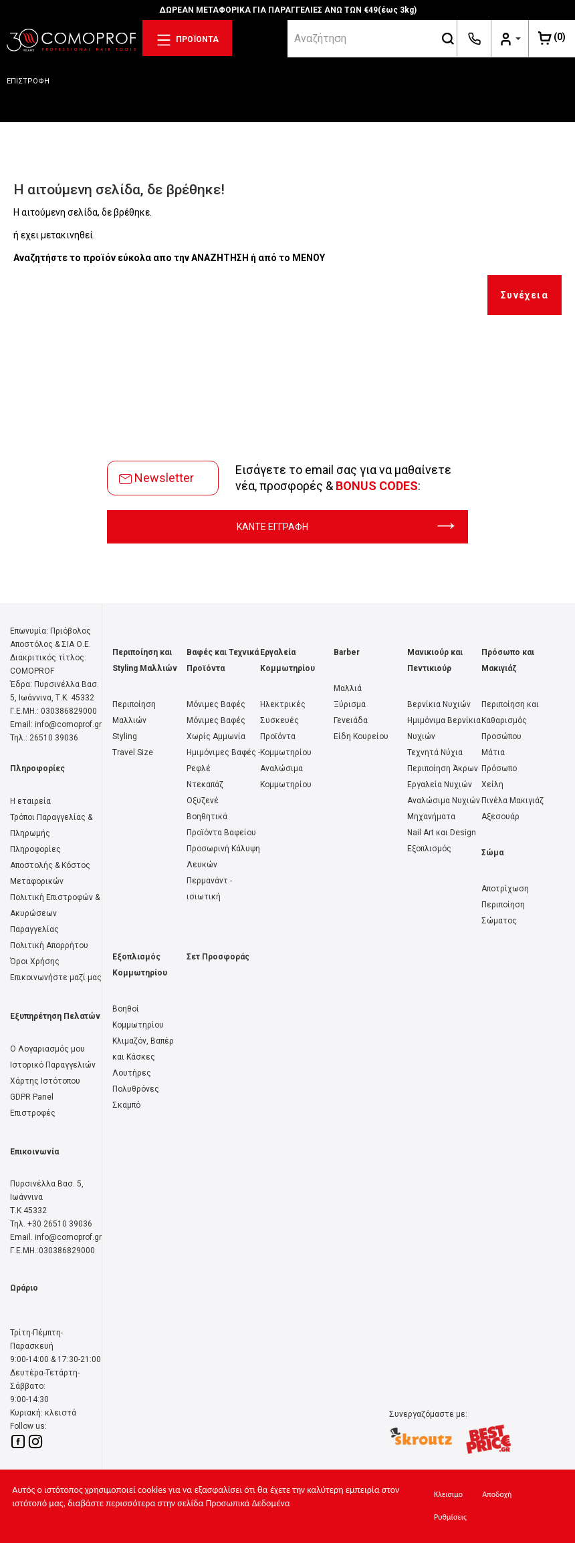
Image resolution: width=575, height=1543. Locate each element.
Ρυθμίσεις (450, 1517)
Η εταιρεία (30, 801)
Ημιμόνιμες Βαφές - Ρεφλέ (223, 760)
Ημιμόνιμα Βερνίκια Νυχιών (444, 728)
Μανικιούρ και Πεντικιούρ (435, 660)
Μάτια (493, 752)
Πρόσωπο (499, 768)
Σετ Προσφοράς (218, 956)
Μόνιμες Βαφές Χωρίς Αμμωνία (216, 728)
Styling (124, 736)
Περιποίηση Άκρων (442, 768)
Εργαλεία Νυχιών (439, 784)
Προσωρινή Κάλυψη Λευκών (223, 856)
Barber (347, 652)
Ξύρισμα (350, 704)
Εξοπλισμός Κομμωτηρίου (139, 964)
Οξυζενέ (203, 800)
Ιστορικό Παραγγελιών (53, 1065)
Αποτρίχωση (505, 888)
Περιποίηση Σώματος (503, 912)
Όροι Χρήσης (35, 961)
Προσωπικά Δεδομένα (248, 1503)
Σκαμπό (126, 1105)
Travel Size (132, 752)
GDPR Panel (31, 1097)
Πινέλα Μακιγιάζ (512, 800)
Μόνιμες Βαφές (216, 704)
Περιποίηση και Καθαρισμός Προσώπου (510, 720)
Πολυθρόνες (135, 1089)
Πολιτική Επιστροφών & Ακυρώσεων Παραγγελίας (55, 913)
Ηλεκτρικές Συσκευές (283, 712)
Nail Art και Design (441, 832)
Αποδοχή (496, 1494)
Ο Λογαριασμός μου (47, 1049)
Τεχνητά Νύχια (435, 752)
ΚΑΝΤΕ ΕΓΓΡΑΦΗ (346, 526)
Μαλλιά (348, 688)
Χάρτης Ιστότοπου (45, 1081)
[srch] (363, 38)
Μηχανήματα (431, 816)
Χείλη (492, 784)
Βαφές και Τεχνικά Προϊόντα (223, 660)
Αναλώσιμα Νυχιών (443, 800)
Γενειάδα (351, 720)
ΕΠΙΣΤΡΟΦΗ (28, 81)
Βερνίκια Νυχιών (439, 704)
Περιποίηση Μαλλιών (134, 712)
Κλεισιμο (448, 1494)
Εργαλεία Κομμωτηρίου (287, 660)
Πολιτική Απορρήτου (49, 945)
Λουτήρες (131, 1073)
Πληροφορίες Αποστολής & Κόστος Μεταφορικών (50, 865)
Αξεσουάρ (500, 816)
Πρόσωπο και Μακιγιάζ (507, 660)
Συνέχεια (524, 295)
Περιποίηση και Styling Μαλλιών (144, 660)
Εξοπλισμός (429, 848)
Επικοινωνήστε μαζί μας (56, 977)
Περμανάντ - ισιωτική (209, 888)
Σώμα (492, 852)
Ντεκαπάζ (205, 784)
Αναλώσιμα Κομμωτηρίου (286, 776)
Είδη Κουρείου (361, 736)
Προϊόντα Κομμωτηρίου (286, 744)
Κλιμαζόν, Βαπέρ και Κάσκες (143, 1049)
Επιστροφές (32, 1113)
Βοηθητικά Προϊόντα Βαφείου (221, 824)
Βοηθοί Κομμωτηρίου (138, 1017)
